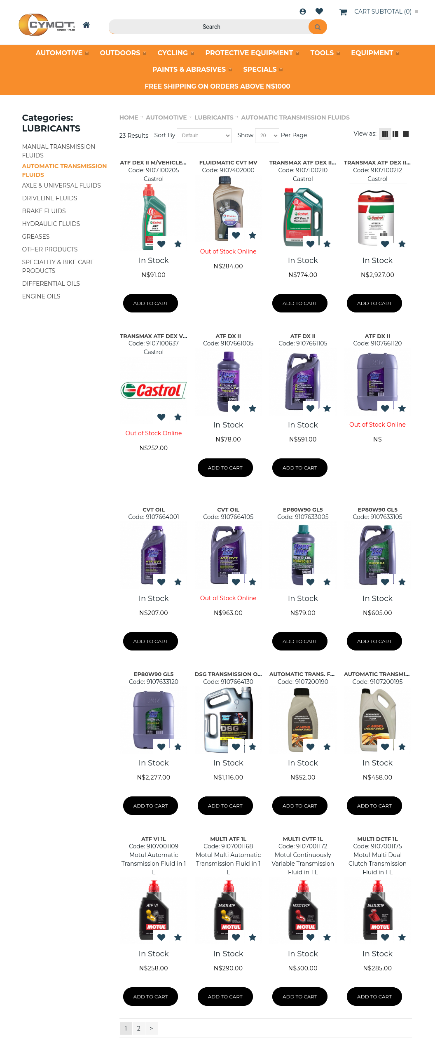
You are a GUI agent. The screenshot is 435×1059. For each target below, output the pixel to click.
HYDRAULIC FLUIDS (51, 224)
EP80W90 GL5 (303, 509)
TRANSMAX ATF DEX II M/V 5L (311, 162)
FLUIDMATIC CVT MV (228, 162)
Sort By (164, 135)
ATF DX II (228, 336)
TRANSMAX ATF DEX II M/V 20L (387, 162)
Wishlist (319, 11)
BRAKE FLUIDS (44, 211)
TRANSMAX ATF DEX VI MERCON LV (170, 336)
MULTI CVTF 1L (303, 839)
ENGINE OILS (41, 296)
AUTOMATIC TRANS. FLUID (306, 674)
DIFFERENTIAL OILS (51, 283)
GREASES (36, 236)
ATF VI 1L (153, 839)
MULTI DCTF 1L (377, 839)
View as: (365, 133)
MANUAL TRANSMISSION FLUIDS (59, 151)
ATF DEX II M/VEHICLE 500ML (161, 162)
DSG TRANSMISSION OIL (229, 674)
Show (245, 135)
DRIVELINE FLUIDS (49, 198)
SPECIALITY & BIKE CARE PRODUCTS (58, 266)
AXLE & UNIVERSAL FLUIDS (61, 185)
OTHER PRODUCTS (50, 249)
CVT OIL (154, 509)
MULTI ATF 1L (228, 839)
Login (303, 11)
